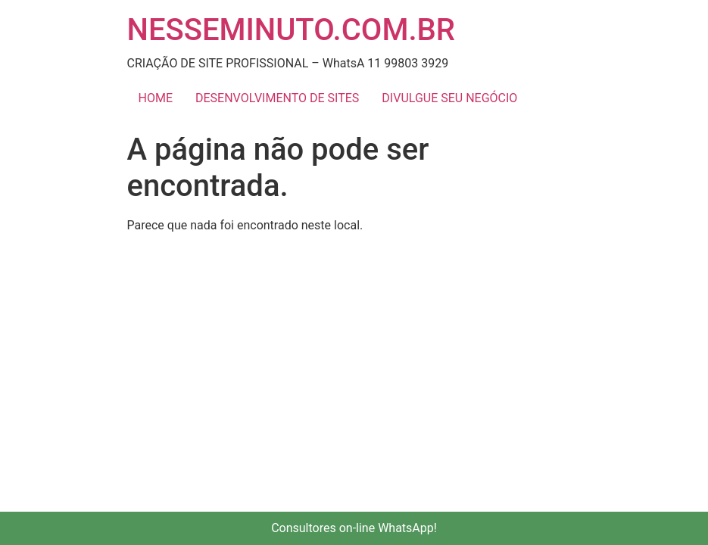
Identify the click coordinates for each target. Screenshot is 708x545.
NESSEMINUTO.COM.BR (291, 30)
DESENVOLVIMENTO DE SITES (277, 98)
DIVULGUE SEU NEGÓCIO (449, 98)
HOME (156, 98)
